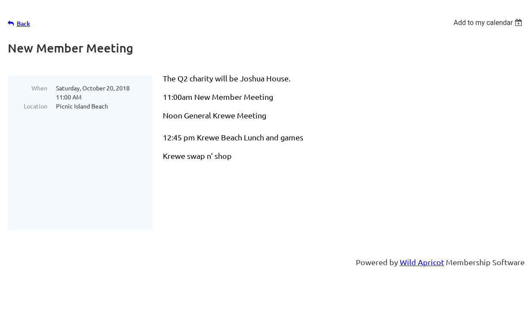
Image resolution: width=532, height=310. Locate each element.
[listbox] (489, 22)
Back (23, 23)
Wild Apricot (422, 262)
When (39, 88)
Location (35, 106)
